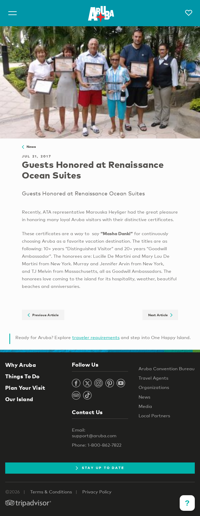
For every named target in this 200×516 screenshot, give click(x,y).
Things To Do (22, 376)
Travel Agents (153, 378)
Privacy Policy (96, 491)
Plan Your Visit (25, 387)
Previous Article (43, 315)
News (29, 146)
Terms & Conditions (51, 491)
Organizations (154, 387)
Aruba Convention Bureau (167, 368)
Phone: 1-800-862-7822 (96, 445)
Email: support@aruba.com (94, 432)
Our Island (19, 399)
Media (145, 406)
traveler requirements (96, 337)
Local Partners (154, 415)
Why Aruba (20, 364)
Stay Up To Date (100, 468)
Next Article (160, 315)
